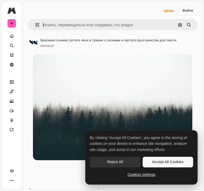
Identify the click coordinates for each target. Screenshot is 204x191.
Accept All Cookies (168, 162)
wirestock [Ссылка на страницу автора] (47, 46)
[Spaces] (11, 91)
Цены (169, 10)
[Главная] (11, 36)
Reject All (115, 162)
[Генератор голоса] (11, 120)
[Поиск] (11, 45)
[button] (35, 25)
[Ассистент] (11, 129)
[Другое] (11, 180)
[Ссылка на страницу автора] (33, 42)
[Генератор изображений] (11, 101)
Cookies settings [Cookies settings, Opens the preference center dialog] (141, 174)
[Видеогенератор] (11, 110)
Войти (187, 10)
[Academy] (11, 171)
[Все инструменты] (11, 82)
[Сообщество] (11, 64)
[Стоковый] (11, 55)
